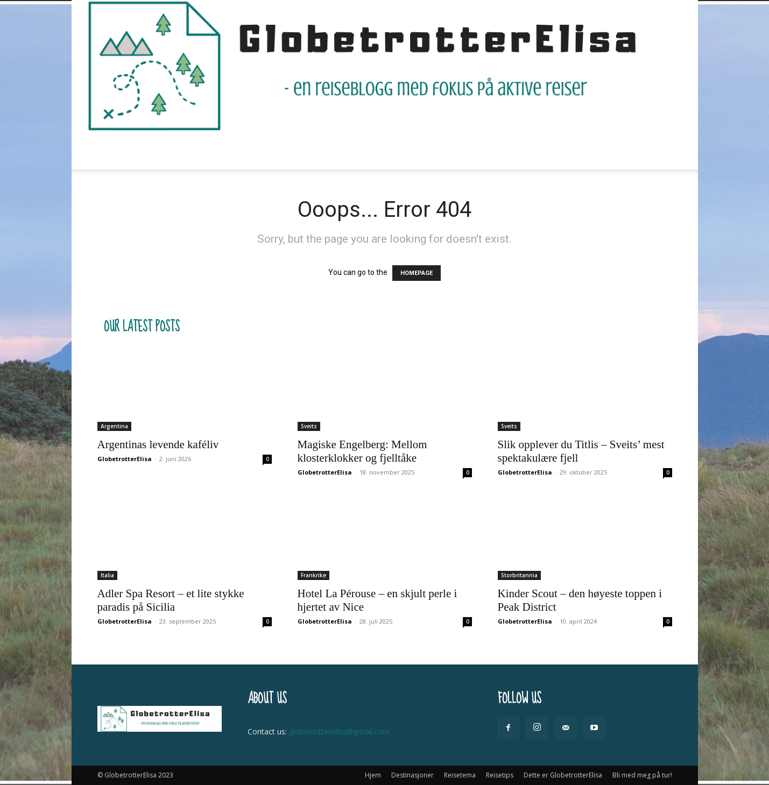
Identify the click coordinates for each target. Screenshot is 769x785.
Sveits (309, 426)
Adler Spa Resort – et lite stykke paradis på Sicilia (170, 600)
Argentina (114, 426)
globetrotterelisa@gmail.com (339, 731)
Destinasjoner (233, 150)
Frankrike (313, 575)
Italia (107, 575)
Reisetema (305, 150)
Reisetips (367, 150)
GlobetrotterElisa (124, 459)
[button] (659, 151)
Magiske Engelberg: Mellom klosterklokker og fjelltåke (362, 451)
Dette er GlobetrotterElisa (458, 150)
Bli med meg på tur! (563, 150)
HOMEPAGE (416, 273)
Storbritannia (519, 575)
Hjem (178, 150)
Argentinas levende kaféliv (158, 444)
